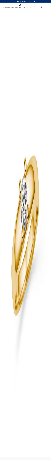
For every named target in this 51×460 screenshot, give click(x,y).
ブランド (4, 7)
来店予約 (43, 7)
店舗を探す (21, 7)
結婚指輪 (12, 7)
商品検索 (37, 7)
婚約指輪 (8, 7)
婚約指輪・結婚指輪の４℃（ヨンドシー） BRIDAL (25, 1)
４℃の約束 (16, 7)
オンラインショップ (27, 7)
